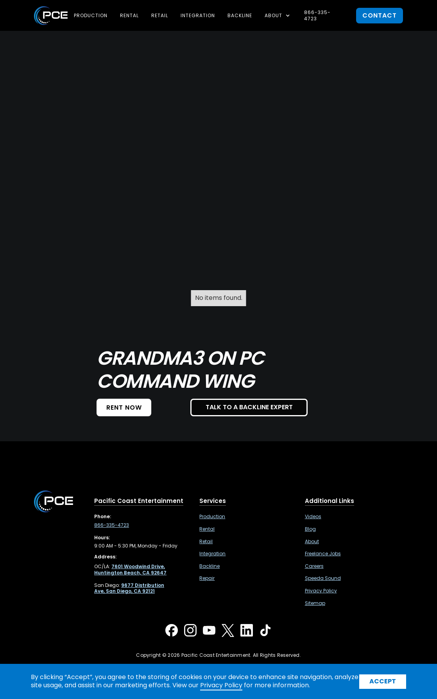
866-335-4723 (317, 15)
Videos (313, 517)
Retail (159, 15)
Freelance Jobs (323, 554)
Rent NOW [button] (124, 407)
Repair (207, 578)
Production (90, 15)
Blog (310, 529)
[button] (278, 15)
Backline (239, 15)
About (312, 542)
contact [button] (379, 15)
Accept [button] (382, 681)
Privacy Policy (321, 591)
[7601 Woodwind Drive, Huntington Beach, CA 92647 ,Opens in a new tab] (130, 569)
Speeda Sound (323, 578)
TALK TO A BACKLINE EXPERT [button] (249, 407)
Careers (314, 566)
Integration (198, 15)
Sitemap (315, 603)
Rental (129, 15)
